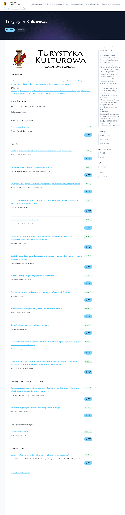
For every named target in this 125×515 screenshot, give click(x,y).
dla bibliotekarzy (105, 143)
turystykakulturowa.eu (92, 4)
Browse (101, 173)
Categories (103, 176)
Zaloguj (24, 8)
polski (102, 157)
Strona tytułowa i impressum (20, 127)
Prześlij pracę (104, 167)
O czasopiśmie (116, 4)
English (102, 153)
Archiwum (48, 4)
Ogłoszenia (105, 4)
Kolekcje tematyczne (77, 4)
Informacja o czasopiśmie (106, 47)
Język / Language (104, 149)
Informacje (102, 132)
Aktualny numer (37, 4)
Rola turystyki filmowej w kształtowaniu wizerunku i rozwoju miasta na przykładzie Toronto (41, 151)
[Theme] (8, 7)
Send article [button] (9, 29)
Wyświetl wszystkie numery (20, 473)
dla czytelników (105, 135)
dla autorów (104, 139)
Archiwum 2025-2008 (61, 4)
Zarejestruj (15, 8)
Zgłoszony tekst (103, 163)
